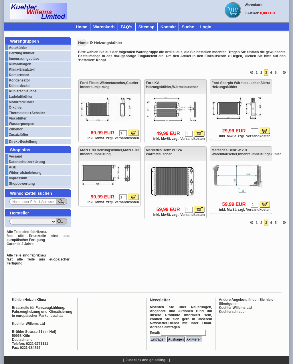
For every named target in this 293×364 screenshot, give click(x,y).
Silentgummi (229, 304)
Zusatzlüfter (18, 135)
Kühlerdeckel (19, 86)
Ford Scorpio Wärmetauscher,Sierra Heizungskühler (241, 85)
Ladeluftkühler (21, 97)
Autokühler (18, 48)
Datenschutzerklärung (27, 162)
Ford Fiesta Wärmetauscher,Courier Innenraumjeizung (109, 85)
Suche (188, 27)
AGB (13, 167)
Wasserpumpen (21, 124)
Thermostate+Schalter (27, 113)
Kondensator (19, 80)
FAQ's (126, 27)
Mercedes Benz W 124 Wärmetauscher (164, 152)
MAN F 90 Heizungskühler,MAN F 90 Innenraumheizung (109, 152)
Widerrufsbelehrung (25, 173)
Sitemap (146, 27)
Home (81, 27)
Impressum (18, 178)
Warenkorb (104, 27)
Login (205, 27)
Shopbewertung (22, 184)
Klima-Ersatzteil (22, 69)
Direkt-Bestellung (23, 142)
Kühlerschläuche (23, 91)
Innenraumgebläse (24, 59)
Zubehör (16, 129)
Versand (15, 156)
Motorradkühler (21, 102)
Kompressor (19, 75)
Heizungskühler (21, 53)
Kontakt (168, 27)
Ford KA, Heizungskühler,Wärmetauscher (172, 85)
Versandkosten (126, 138)
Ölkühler (16, 108)
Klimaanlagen (20, 64)
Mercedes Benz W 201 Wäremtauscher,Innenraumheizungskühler (241, 152)
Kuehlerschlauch (233, 312)
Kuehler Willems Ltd (235, 308)
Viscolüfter (18, 118)
